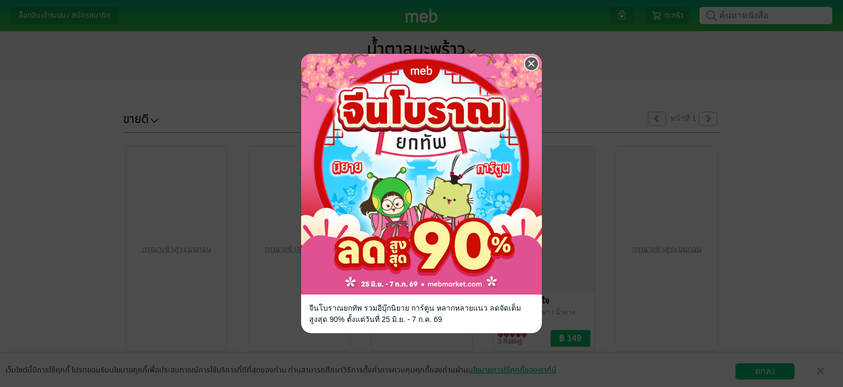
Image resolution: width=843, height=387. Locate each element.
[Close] (531, 64)
